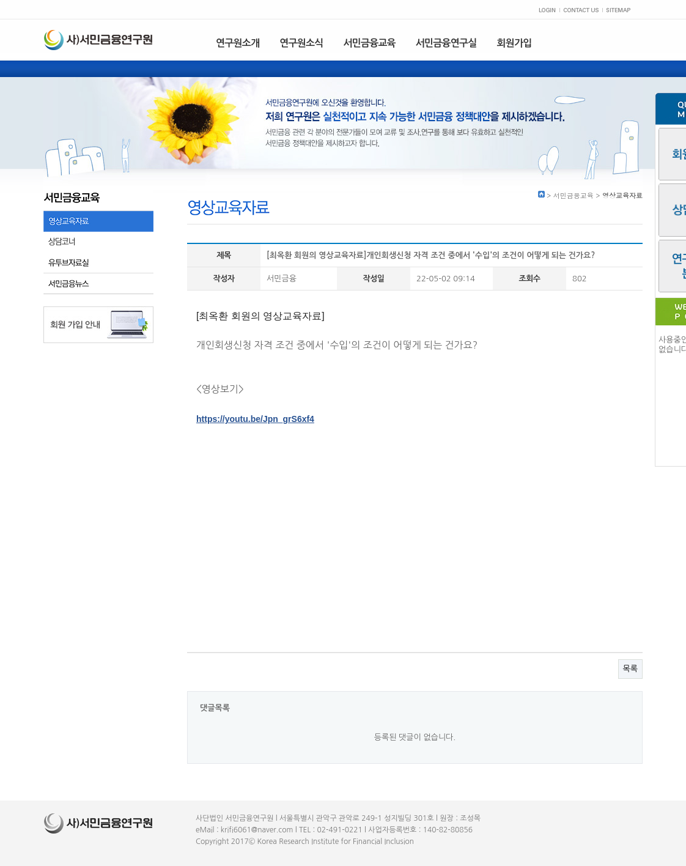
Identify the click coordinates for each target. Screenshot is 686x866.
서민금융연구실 (446, 43)
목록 (630, 669)
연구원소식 (301, 43)
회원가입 (514, 43)
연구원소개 (237, 43)
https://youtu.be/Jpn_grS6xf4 (255, 419)
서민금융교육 (369, 43)
